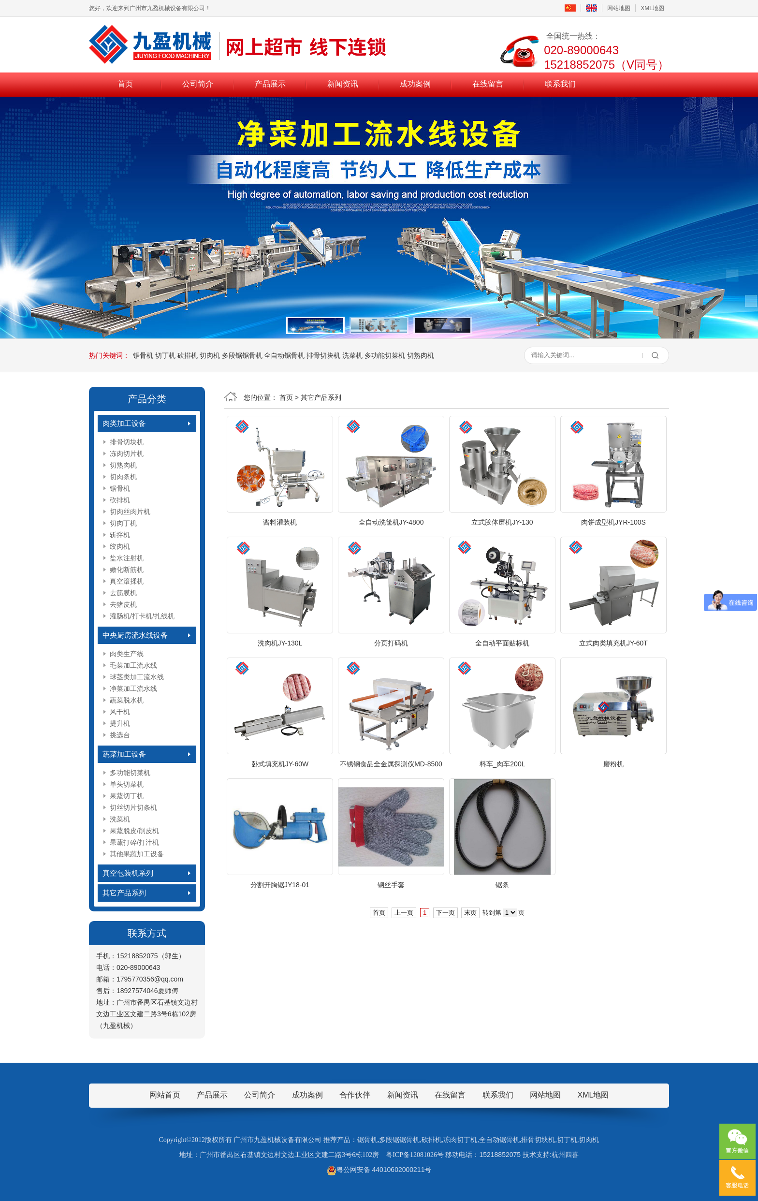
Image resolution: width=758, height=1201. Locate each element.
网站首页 (164, 1095)
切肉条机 (123, 477)
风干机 (120, 712)
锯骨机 (143, 355)
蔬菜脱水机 (127, 700)
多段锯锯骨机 (242, 355)
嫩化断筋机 (127, 569)
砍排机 (187, 355)
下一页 (445, 912)
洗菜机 (352, 355)
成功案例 (415, 84)
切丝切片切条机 (133, 807)
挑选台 (120, 735)
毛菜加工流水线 (133, 665)
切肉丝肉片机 (130, 511)
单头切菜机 (127, 784)
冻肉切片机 (127, 453)
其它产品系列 (124, 893)
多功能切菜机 (384, 355)
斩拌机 (120, 535)
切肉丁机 (123, 523)
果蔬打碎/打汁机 (134, 842)
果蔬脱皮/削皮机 (134, 831)
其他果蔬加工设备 (137, 854)
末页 (470, 912)
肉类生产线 (127, 654)
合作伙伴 (354, 1095)
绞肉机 (120, 546)
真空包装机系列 (127, 873)
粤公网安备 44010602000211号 (379, 1169)
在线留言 (487, 84)
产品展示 (270, 84)
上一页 (403, 912)
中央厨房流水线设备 (135, 635)
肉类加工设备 (124, 423)
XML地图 (652, 8)
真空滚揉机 (127, 581)
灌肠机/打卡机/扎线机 (142, 616)
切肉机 (210, 355)
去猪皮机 (123, 604)
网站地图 (618, 8)
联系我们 (560, 84)
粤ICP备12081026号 (415, 1154)
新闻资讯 (342, 84)
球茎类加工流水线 (137, 677)
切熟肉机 (420, 355)
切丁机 (165, 355)
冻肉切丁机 (460, 1139)
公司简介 (197, 84)
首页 (125, 84)
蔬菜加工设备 (124, 754)
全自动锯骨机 (284, 355)
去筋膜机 (123, 593)
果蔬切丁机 (127, 796)
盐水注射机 (127, 558)
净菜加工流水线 (133, 688)
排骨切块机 (323, 355)
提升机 (120, 723)
